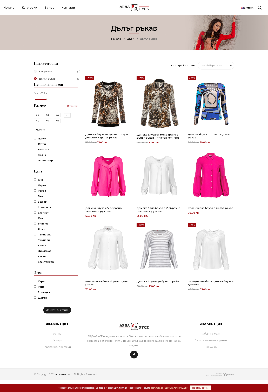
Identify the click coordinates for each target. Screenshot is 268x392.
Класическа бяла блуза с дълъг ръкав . (107, 283)
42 (67, 115)
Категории (29, 7)
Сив (40, 218)
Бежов (42, 201)
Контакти (68, 7)
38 (47, 115)
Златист (43, 212)
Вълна (42, 155)
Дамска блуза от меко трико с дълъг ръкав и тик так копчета (158, 136)
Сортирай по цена (183, 65)
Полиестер (45, 160)
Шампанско (45, 207)
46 (47, 120)
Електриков (46, 262)
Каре (41, 281)
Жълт (41, 229)
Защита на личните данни (211, 340)
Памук (42, 138)
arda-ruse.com (63, 374)
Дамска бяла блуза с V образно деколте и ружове (158, 209)
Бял (40, 196)
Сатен (42, 144)
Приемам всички (200, 388)
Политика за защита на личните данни (169, 388)
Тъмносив (44, 234)
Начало (8, 7)
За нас (49, 7)
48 (57, 120)
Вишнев (43, 223)
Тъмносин (44, 240)
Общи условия (211, 333)
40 (57, 115)
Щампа (42, 297)
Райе (41, 286)
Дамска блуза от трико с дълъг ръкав (209, 136)
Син (40, 179)
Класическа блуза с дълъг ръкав (210, 208)
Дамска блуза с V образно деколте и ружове (103, 209)
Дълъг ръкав (47, 78)
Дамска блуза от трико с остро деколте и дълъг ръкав (106, 136)
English (247, 7)
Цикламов (44, 251)
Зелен (42, 245)
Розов (42, 190)
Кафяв (42, 256)
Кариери (57, 340)
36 (37, 115)
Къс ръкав (45, 71)
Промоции (210, 347)
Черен (42, 185)
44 (37, 120)
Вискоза (43, 149)
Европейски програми (57, 347)
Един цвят (44, 292)
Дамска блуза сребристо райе (158, 281)
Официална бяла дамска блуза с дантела (211, 283)
